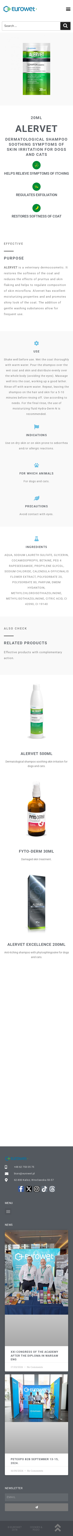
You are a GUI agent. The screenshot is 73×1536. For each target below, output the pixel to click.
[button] (68, 9)
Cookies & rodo (36, 1528)
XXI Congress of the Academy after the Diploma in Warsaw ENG (34, 1355)
